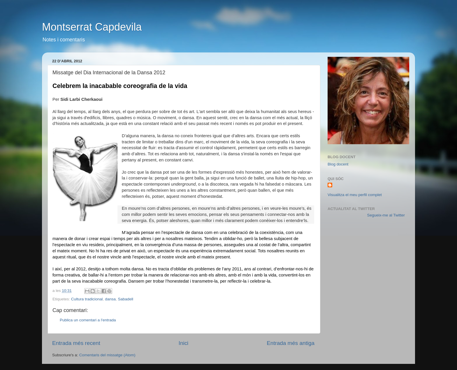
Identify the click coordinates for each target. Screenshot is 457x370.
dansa (110, 299)
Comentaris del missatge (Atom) (107, 355)
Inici (184, 343)
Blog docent (338, 164)
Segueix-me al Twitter (386, 215)
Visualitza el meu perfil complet (355, 195)
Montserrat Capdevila (92, 27)
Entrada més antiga (290, 343)
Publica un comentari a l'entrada (88, 320)
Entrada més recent (76, 343)
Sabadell (125, 299)
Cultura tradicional (87, 299)
